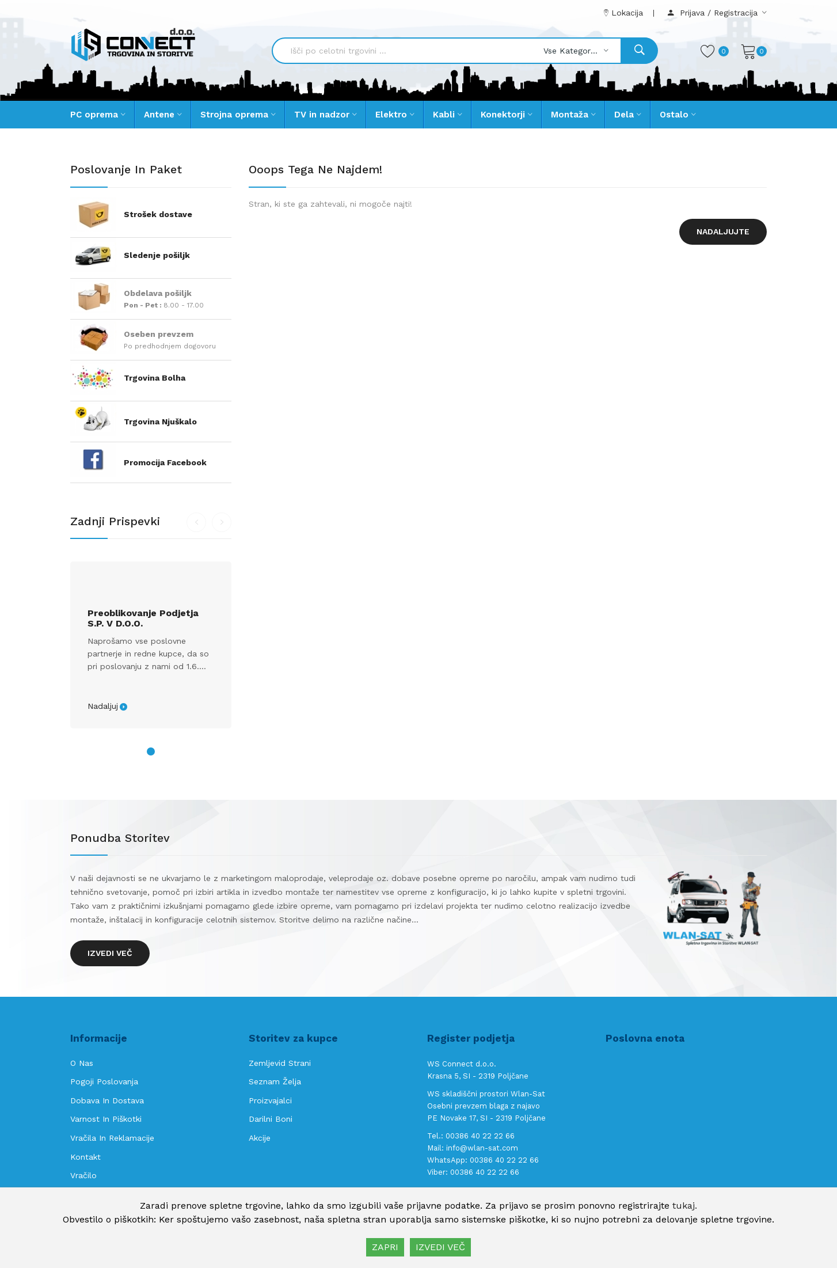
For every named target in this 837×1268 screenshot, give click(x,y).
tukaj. (684, 1205)
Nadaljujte (723, 231)
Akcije (260, 1137)
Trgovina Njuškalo (160, 421)
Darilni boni (270, 1118)
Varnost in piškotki (106, 1118)
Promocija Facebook (165, 462)
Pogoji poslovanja (104, 1081)
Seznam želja (275, 1081)
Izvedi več (109, 953)
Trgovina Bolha (154, 377)
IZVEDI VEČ (440, 1247)
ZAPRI (385, 1247)
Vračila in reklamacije (112, 1137)
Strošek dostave (158, 214)
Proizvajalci (270, 1100)
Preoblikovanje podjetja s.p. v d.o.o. (143, 618)
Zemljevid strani (280, 1063)
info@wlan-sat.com (482, 1148)
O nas (81, 1063)
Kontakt (85, 1156)
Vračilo (83, 1175)
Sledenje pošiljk (157, 255)
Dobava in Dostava (107, 1100)
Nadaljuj (102, 706)
